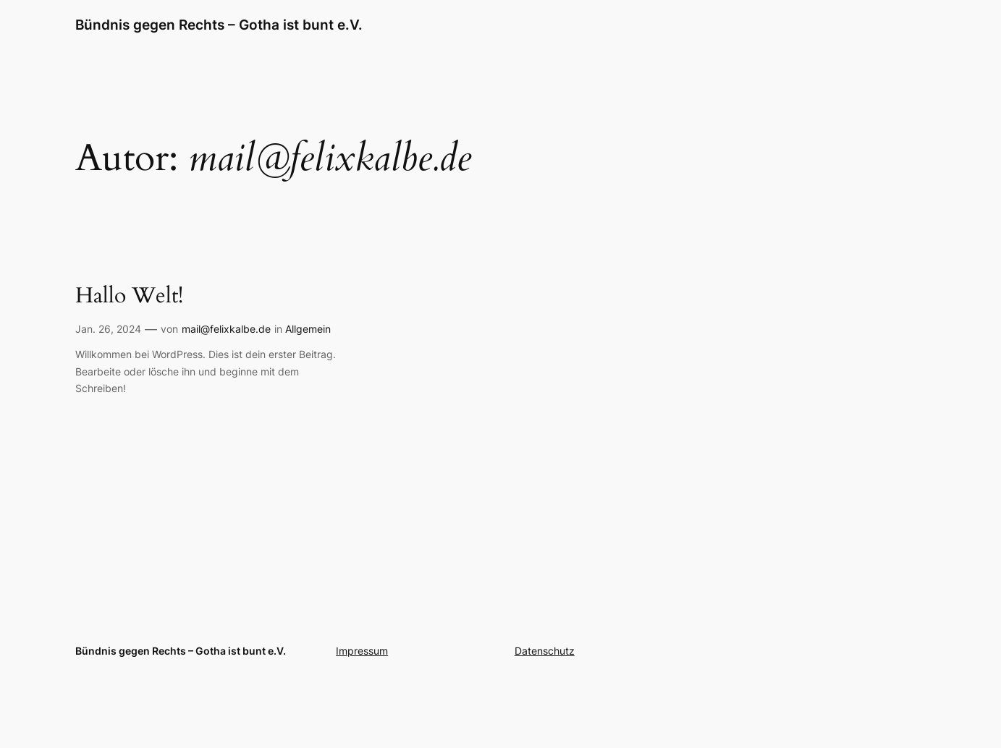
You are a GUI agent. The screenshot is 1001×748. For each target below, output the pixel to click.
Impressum (362, 651)
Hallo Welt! (129, 297)
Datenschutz (545, 651)
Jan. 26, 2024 (108, 329)
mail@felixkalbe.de (226, 329)
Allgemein (308, 329)
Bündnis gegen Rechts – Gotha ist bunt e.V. (219, 24)
